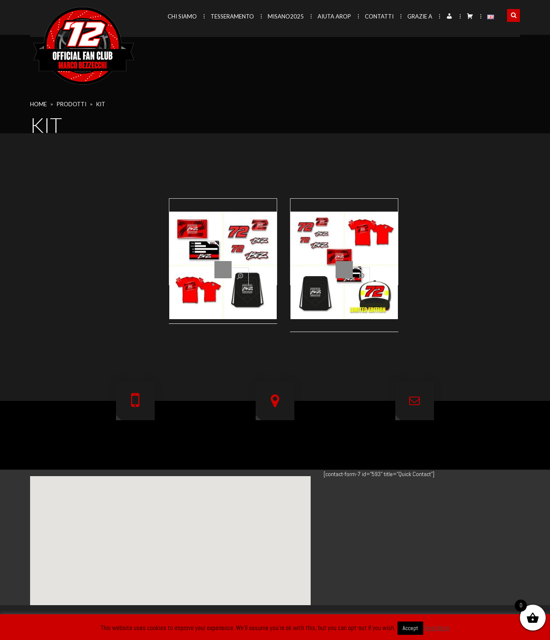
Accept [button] (410, 628)
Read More (437, 628)
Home (38, 104)
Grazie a (419, 16)
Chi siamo (182, 16)
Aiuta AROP (334, 16)
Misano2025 (286, 16)
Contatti (379, 16)
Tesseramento (232, 16)
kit (100, 104)
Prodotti (71, 104)
